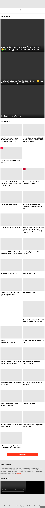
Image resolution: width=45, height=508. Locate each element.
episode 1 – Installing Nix (9, 273)
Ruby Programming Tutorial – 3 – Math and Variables (11, 404)
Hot (2, 148)
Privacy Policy (37, 505)
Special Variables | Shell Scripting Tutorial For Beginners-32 (11, 362)
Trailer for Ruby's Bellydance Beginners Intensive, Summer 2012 (32, 206)
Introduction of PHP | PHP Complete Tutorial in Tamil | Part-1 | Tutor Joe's (11, 183)
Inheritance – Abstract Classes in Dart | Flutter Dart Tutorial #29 (33, 320)
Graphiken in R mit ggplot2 (9, 205)
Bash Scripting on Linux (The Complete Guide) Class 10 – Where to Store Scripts (10, 294)
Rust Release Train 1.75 (30, 292)
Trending (24, 169)
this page (18, 473)
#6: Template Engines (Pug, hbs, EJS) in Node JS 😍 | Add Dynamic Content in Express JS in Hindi (23, 10)
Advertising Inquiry (20, 505)
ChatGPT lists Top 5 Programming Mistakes (8, 341)
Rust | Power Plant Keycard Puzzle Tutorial (31, 362)
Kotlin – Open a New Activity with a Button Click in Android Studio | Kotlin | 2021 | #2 (33, 139)
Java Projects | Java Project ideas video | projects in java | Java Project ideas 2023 (10, 139)
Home (5, 505)
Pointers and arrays (29, 403)
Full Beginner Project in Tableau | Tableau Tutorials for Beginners (11, 446)
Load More (22, 454)
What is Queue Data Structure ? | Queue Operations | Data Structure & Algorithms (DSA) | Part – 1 (33, 230)
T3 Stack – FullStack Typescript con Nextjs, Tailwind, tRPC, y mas (11, 252)
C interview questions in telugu (10, 227)
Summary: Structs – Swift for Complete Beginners (32, 182)
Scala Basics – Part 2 (29, 273)
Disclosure (29, 505)
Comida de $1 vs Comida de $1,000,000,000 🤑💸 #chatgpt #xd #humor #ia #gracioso (7, 10)
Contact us (11, 505)
